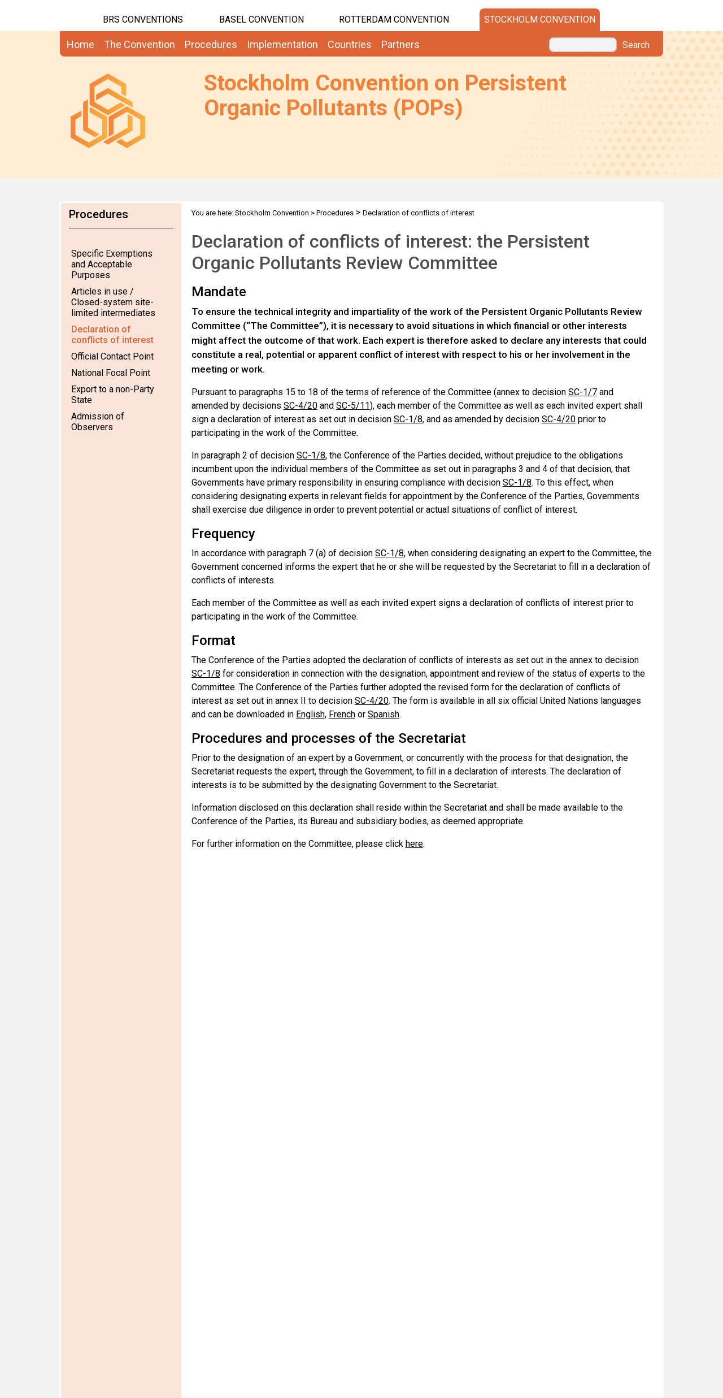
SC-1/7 (582, 392)
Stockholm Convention (539, 19)
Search (636, 45)
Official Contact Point (112, 356)
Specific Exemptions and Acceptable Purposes (112, 264)
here (414, 843)
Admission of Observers (97, 421)
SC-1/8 (408, 419)
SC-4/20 (300, 405)
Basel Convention (261, 19)
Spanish (383, 714)
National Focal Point (110, 372)
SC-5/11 (353, 405)
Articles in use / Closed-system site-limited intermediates (113, 302)
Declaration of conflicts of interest (112, 334)
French (342, 714)
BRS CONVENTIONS (143, 19)
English (310, 714)
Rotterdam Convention (394, 19)
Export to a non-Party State (112, 394)
